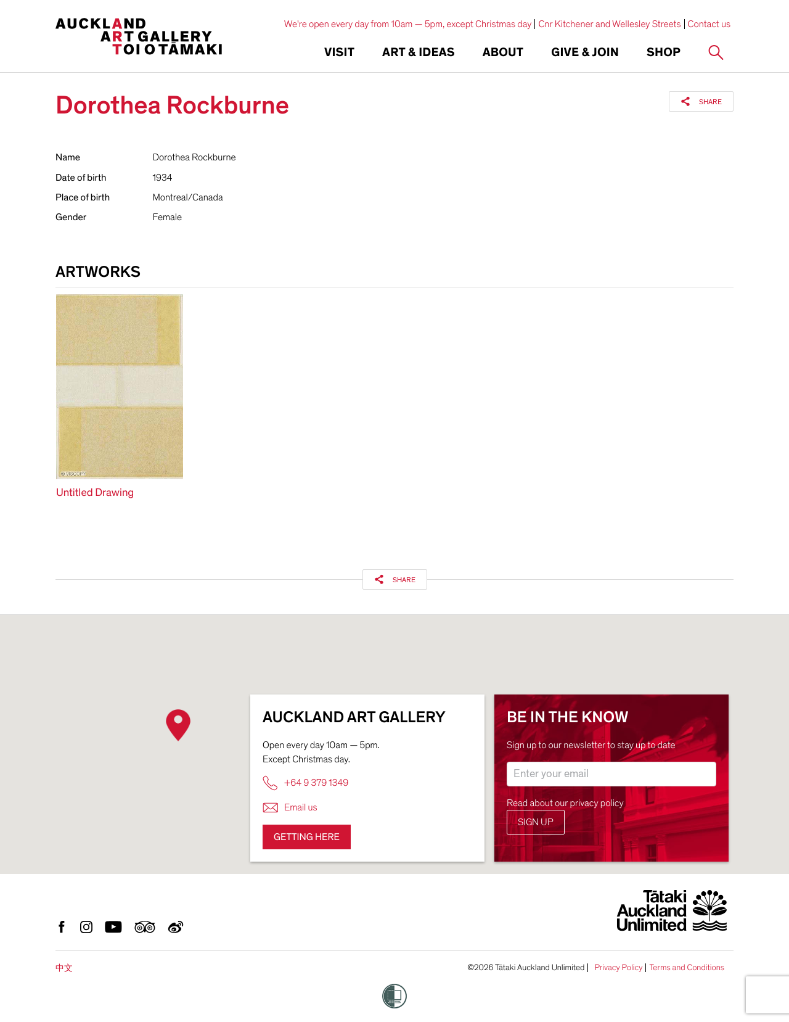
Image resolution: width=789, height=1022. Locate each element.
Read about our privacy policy (565, 803)
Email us (290, 807)
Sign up (536, 822)
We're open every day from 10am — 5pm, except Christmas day (408, 24)
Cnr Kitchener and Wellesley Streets (609, 24)
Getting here (307, 837)
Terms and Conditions (686, 967)
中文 (64, 968)
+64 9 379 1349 (305, 783)
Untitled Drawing (95, 493)
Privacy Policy (618, 967)
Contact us (709, 24)
